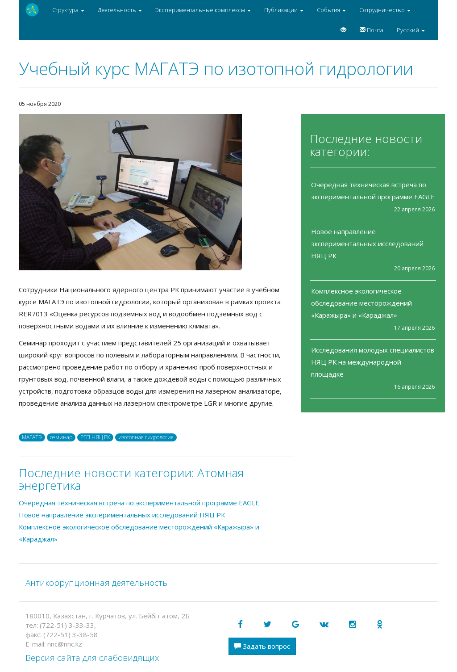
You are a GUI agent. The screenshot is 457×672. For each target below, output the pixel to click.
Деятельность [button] (120, 10)
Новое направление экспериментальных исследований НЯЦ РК (367, 243)
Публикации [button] (283, 10)
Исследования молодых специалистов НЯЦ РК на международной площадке (372, 361)
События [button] (331, 10)
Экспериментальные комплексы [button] (203, 10)
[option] (156, 192)
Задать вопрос (262, 646)
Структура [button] (68, 10)
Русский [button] (411, 30)
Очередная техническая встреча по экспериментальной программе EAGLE (139, 502)
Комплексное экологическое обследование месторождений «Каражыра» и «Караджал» (361, 302)
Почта (371, 30)
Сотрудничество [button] (385, 10)
